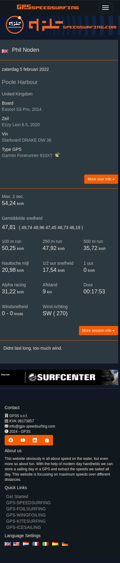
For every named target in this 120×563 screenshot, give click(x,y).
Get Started (17, 496)
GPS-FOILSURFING (26, 508)
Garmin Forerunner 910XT (28, 155)
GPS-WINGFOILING (26, 515)
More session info (98, 330)
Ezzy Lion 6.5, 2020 (21, 124)
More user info (101, 179)
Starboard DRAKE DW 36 (26, 140)
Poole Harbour (20, 82)
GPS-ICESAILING (23, 527)
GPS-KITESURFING (26, 521)
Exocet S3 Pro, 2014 (21, 109)
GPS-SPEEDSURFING (28, 502)
